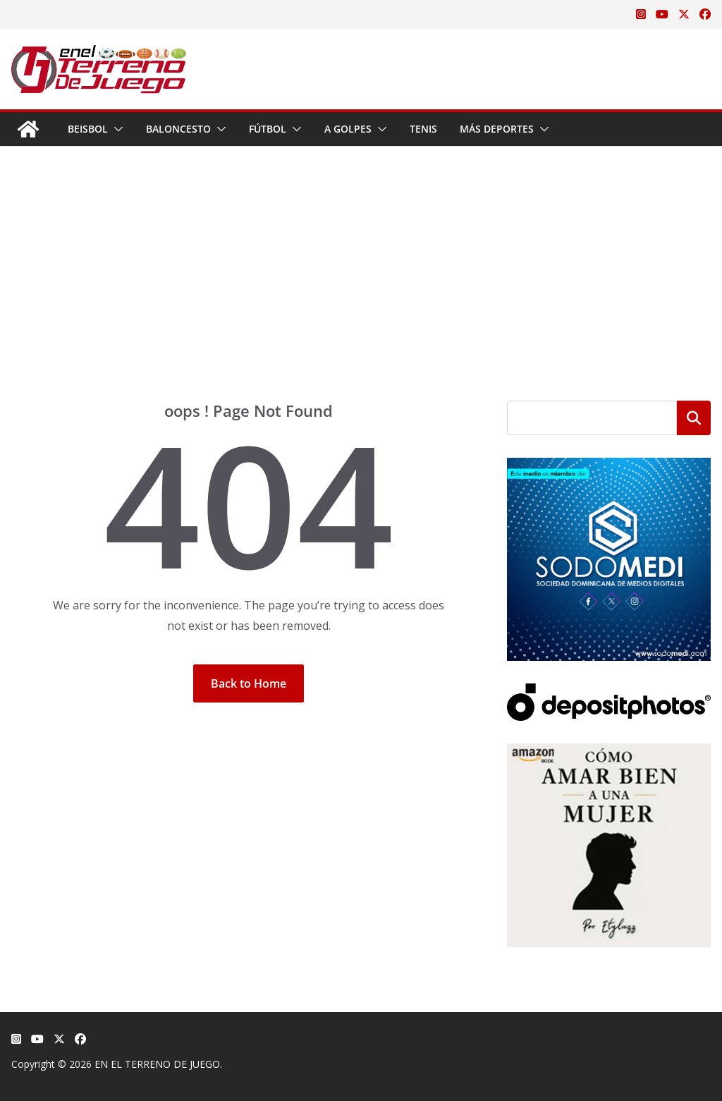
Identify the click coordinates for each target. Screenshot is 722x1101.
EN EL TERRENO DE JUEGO (157, 1064)
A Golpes (348, 128)
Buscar (694, 417)
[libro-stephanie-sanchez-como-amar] (609, 752)
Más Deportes (497, 128)
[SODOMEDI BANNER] (609, 466)
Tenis (423, 128)
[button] (115, 129)
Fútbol (267, 128)
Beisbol (88, 128)
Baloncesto (178, 128)
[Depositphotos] (609, 692)
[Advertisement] (361, 295)
